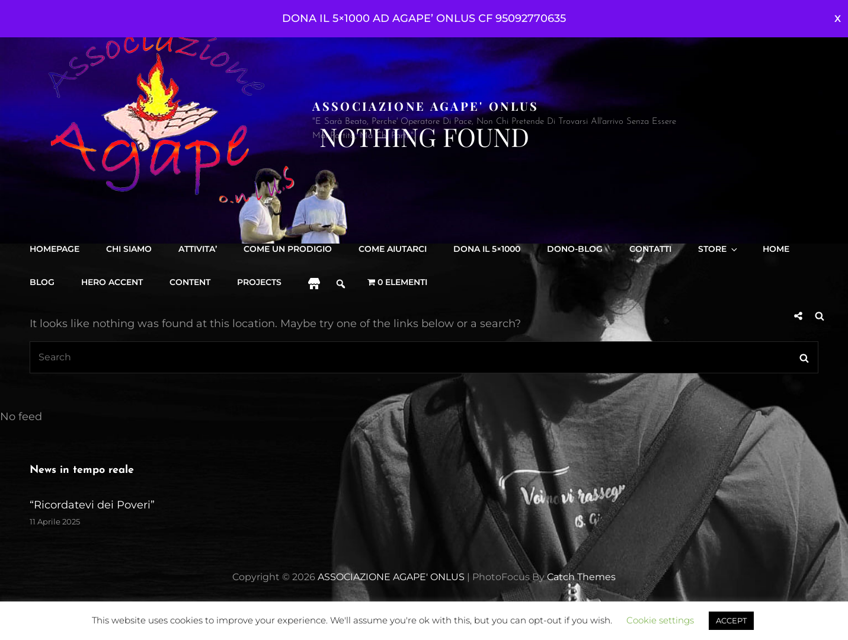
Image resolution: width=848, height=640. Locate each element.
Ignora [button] (837, 18)
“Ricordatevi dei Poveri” (92, 504)
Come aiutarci (393, 249)
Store (718, 249)
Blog (42, 282)
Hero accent (112, 282)
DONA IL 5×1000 (486, 249)
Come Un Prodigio (288, 249)
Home (776, 249)
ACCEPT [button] (731, 620)
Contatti (650, 249)
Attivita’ (197, 249)
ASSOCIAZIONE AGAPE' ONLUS (425, 106)
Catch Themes (581, 577)
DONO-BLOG (575, 249)
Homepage (54, 249)
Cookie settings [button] (660, 620)
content (189, 282)
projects (259, 282)
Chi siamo (129, 249)
